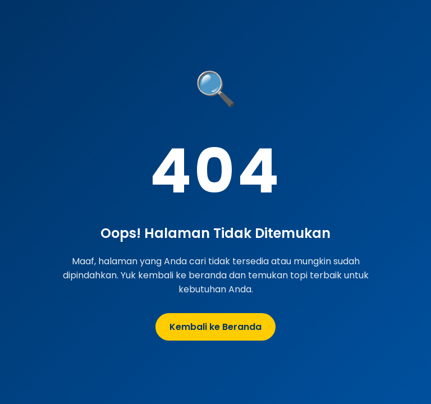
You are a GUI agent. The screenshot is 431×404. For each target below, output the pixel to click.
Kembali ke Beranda (215, 326)
